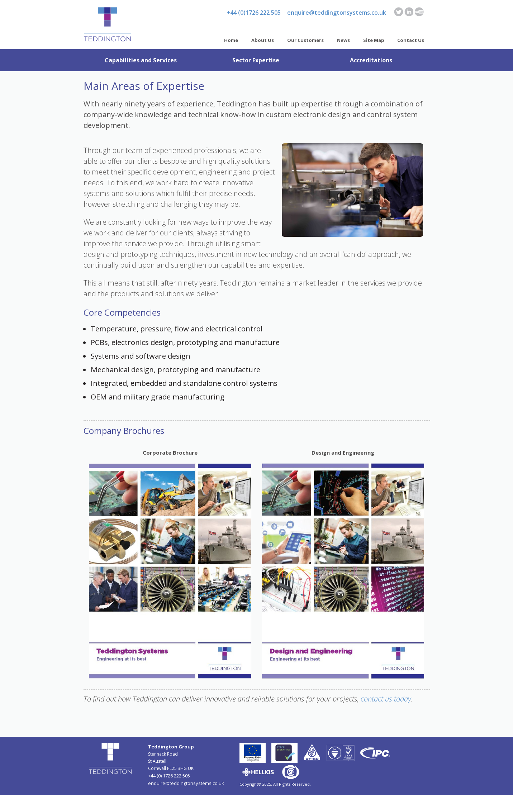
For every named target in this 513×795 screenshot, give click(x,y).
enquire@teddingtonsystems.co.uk (336, 12)
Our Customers (305, 40)
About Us (262, 40)
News (343, 40)
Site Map (373, 40)
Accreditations (371, 60)
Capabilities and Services (141, 60)
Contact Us (410, 40)
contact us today (386, 699)
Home (231, 40)
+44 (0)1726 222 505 (254, 12)
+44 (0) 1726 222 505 (169, 775)
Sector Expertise (255, 60)
